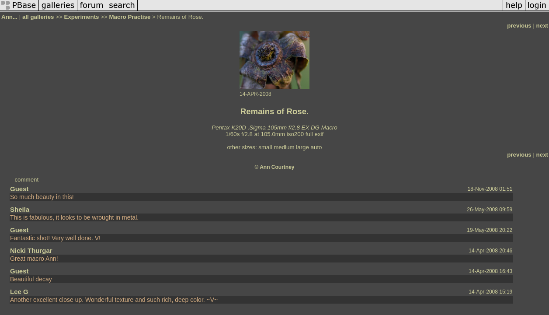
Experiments (81, 17)
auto (316, 147)
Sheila (19, 209)
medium (284, 147)
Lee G (19, 291)
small (265, 147)
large (302, 147)
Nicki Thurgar (31, 250)
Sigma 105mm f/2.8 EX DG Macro (293, 127)
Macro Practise (130, 17)
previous (519, 25)
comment (26, 179)
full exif (314, 134)
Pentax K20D (229, 127)
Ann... (9, 17)
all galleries (38, 17)
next (542, 25)
